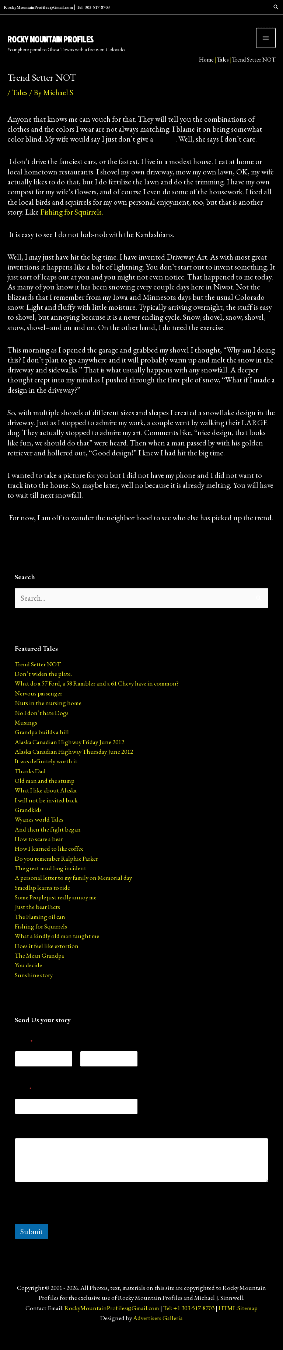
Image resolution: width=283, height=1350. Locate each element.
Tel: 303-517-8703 (144, 7)
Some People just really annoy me (56, 913)
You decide (28, 980)
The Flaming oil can (40, 932)
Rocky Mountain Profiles (69, 42)
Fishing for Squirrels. (71, 227)
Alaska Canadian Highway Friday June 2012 (69, 757)
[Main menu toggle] (266, 46)
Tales (223, 71)
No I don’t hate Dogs (42, 728)
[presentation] (71, 1234)
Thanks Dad (30, 786)
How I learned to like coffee (49, 864)
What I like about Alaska (46, 806)
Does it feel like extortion (46, 961)
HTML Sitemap (238, 1323)
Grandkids (28, 825)
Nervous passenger (38, 709)
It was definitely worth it (46, 777)
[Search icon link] (246, 7)
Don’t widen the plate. (43, 689)
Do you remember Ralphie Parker (56, 874)
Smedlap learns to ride (42, 903)
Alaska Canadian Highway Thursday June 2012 (74, 767)
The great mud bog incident (50, 883)
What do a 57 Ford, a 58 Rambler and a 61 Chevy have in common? (97, 699)
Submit (31, 1247)
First (19, 1087)
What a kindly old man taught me (57, 951)
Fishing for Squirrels (41, 942)
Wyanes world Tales (39, 835)
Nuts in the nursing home (48, 718)
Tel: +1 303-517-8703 (188, 1323)
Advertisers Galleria (158, 1333)
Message (25, 1144)
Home (206, 71)
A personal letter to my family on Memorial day (73, 893)
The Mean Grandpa (39, 971)
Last (84, 1087)
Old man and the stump (44, 796)
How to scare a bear (39, 854)
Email (23, 1104)
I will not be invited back (46, 816)
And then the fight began (48, 845)
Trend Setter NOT (38, 680)
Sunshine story (34, 990)
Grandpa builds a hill (42, 747)
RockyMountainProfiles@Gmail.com (76, 7)
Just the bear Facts (37, 922)
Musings (26, 738)
